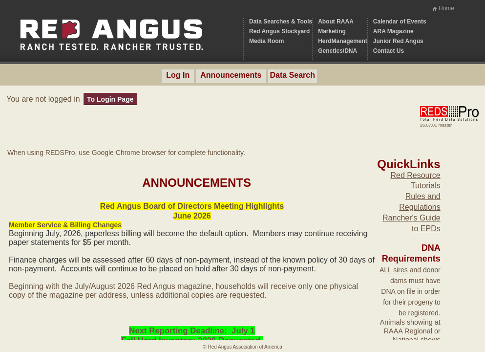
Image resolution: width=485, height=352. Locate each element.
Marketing (332, 31)
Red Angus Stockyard (279, 31)
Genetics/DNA (337, 50)
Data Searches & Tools (280, 21)
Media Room (266, 41)
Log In (178, 75)
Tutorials (426, 185)
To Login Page (110, 99)
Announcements (230, 75)
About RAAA (336, 21)
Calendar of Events (399, 21)
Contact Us (388, 50)
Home (446, 8)
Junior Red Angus (398, 41)
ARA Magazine (393, 31)
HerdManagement (342, 41)
